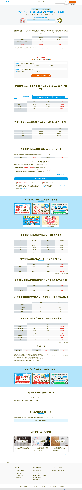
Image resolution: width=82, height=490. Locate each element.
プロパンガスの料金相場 (38, 473)
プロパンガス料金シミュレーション (40, 472)
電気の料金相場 (18, 473)
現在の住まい (20, 71)
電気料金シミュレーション (20, 472)
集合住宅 (36, 65)
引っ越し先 (36, 71)
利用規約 (43, 486)
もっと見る (64, 455)
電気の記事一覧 (18, 477)
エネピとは (20, 486)
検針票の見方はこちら (62, 174)
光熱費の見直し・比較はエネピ (11, 461)
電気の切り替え (20, 1)
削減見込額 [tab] (59, 97)
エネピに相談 (24, 188)
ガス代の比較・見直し (37, 470)
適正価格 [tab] (43, 97)
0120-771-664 (60, 2)
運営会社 (26, 486)
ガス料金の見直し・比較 (22, 461)
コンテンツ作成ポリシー (53, 486)
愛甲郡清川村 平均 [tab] (24, 96)
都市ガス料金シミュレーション (39, 475)
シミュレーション (37, 1)
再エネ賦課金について (19, 475)
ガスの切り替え (29, 1)
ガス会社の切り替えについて (58, 470)
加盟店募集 (62, 486)
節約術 (45, 1)
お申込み (71, 2)
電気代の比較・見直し (19, 470)
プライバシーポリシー (34, 486)
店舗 (51, 65)
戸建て (18, 65)
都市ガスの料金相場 (37, 477)
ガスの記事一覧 (36, 479)
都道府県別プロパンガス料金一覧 (35, 461)
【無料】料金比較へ (43, 75)
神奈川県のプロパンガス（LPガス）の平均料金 (50, 461)
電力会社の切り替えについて (58, 472)
